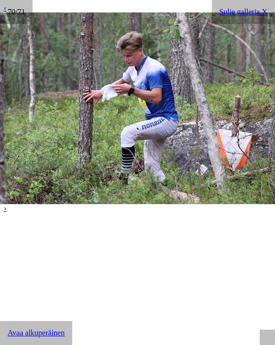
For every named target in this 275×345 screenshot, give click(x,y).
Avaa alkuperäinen (36, 333)
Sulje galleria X (243, 12)
